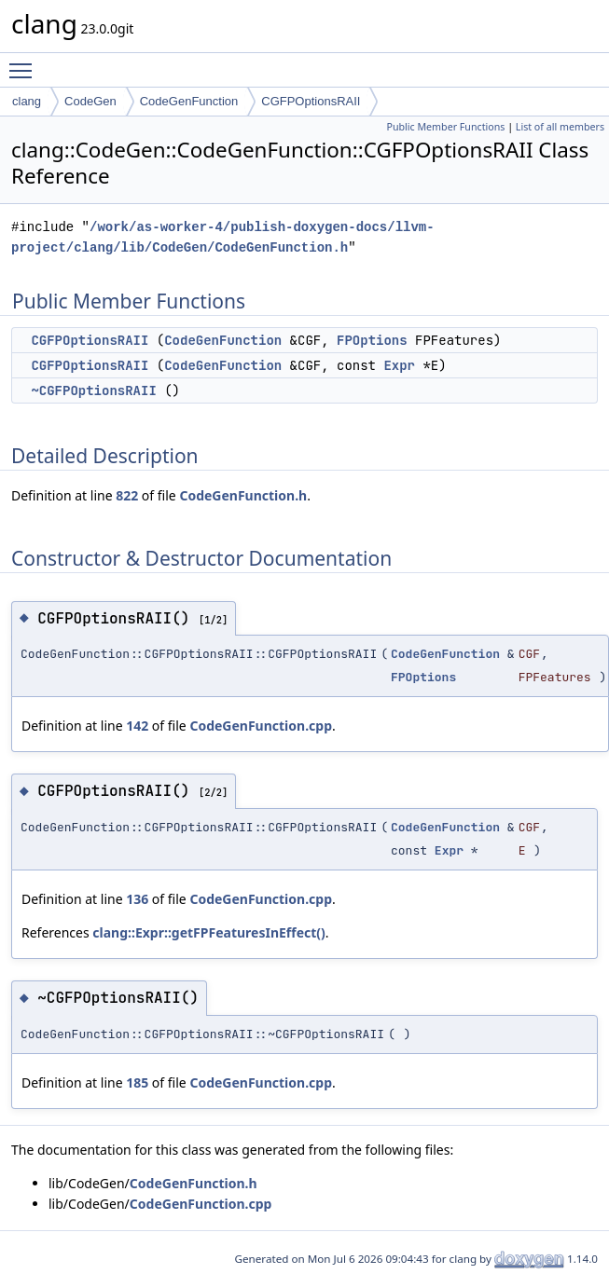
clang (26, 101)
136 (137, 899)
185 (137, 1082)
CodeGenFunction (189, 101)
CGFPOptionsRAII (310, 101)
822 (127, 495)
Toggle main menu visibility (25, 62)
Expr (399, 365)
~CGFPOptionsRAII (93, 390)
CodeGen (90, 101)
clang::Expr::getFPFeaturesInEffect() (208, 932)
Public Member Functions (445, 126)
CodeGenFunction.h (243, 495)
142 (137, 725)
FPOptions (372, 340)
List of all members (560, 126)
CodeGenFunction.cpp (260, 725)
